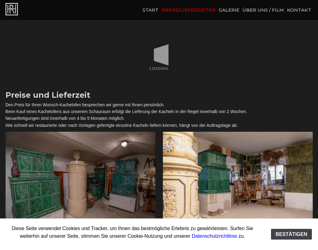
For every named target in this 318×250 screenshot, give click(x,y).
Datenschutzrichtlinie (214, 236)
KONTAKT (299, 10)
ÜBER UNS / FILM (263, 10)
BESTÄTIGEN (291, 234)
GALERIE (229, 10)
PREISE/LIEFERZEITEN (189, 10)
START (151, 10)
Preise (22, 9)
